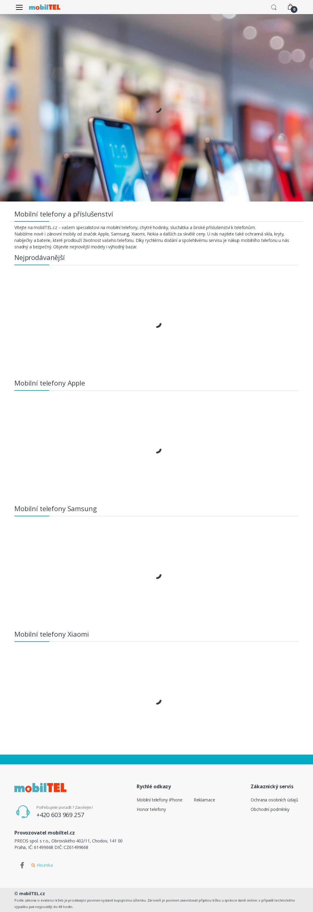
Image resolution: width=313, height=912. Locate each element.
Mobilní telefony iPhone (159, 800)
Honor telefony (151, 809)
